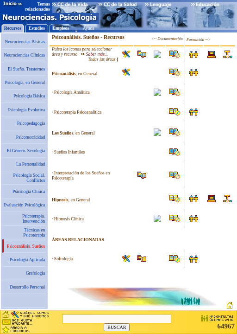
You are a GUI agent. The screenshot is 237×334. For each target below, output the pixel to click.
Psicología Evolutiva (26, 109)
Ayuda (88, 28)
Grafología (35, 273)
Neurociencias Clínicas (24, 55)
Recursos (12, 28)
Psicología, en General (25, 82)
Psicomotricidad (30, 137)
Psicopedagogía (31, 123)
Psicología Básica (29, 95)
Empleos (61, 28)
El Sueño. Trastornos (26, 68)
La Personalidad (30, 164)
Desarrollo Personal (27, 286)
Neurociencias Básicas (25, 41)
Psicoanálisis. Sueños (26, 246)
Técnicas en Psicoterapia (34, 232)
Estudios (37, 28)
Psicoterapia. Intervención (33, 218)
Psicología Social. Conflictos (29, 178)
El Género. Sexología (26, 150)
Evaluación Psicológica (24, 204)
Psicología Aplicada (27, 259)
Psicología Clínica (28, 191)
